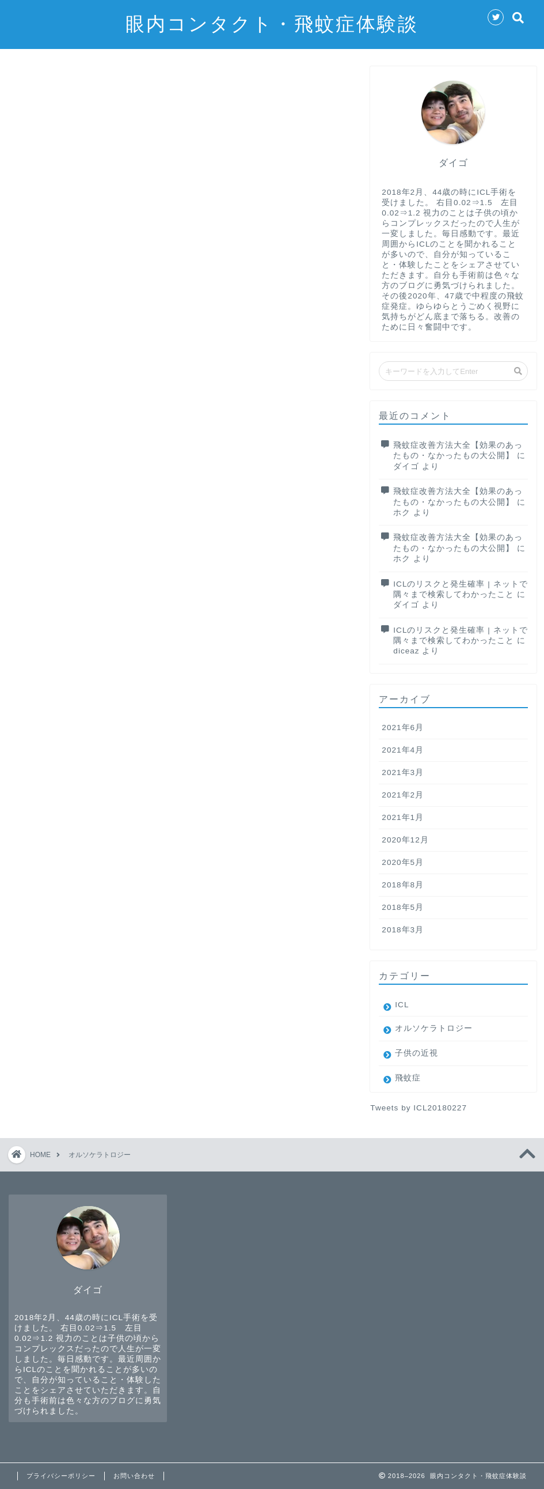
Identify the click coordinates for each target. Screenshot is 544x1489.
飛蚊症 (408, 1078)
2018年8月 (403, 884)
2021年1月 (403, 817)
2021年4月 (403, 750)
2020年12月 (405, 840)
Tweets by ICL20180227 (418, 1107)
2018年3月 (403, 929)
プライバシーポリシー (61, 1475)
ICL (402, 1004)
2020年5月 (403, 862)
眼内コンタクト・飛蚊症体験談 (272, 23)
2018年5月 (403, 907)
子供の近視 (416, 1053)
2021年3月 (403, 772)
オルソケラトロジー (434, 1028)
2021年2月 (403, 795)
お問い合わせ (134, 1475)
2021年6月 (403, 727)
